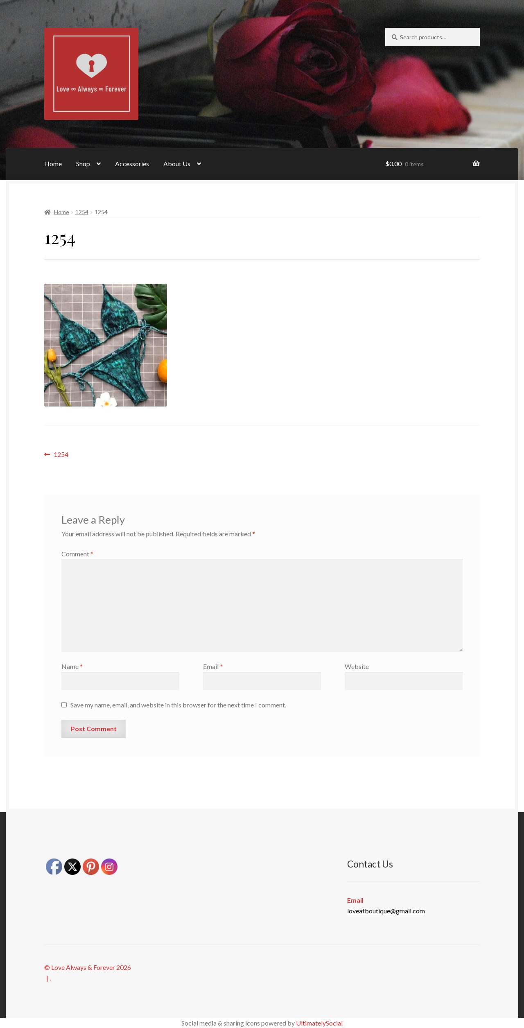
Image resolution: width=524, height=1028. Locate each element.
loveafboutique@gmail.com (386, 911)
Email (213, 666)
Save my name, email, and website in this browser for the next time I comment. (178, 705)
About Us (176, 163)
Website (357, 666)
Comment (77, 554)
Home (53, 163)
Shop (83, 163)
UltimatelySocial (319, 1023)
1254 (81, 211)
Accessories (132, 163)
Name (72, 666)
